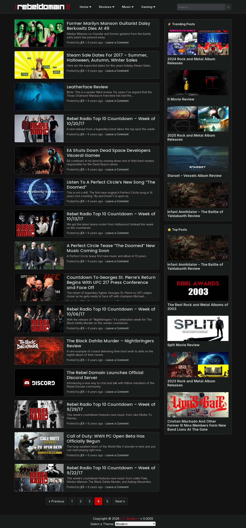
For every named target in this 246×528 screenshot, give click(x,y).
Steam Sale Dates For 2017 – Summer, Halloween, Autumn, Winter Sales (107, 57)
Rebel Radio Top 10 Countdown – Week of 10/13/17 (111, 216)
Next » (120, 501)
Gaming (148, 7)
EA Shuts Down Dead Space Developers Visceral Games (108, 152)
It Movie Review (180, 99)
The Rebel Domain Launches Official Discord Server (105, 375)
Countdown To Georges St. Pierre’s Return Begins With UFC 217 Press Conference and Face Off (111, 282)
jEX (83, 42)
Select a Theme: (102, 524)
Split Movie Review (183, 345)
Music (128, 7)
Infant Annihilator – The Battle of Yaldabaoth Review (195, 214)
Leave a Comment (117, 42)
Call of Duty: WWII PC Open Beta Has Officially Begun (106, 438)
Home (85, 7)
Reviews (106, 7)
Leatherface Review (87, 87)
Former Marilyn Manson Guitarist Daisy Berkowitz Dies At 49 (108, 25)
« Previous (56, 501)
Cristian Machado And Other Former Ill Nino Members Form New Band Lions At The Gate (196, 425)
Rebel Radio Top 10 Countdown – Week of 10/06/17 (111, 311)
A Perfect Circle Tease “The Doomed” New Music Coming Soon (111, 248)
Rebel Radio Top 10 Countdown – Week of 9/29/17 (111, 406)
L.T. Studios (128, 518)
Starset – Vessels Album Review (194, 176)
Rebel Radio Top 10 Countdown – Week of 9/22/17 (111, 470)
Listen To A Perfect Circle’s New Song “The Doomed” (111, 184)
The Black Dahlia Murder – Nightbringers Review (110, 343)
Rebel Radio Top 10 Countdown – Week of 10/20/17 (111, 121)
